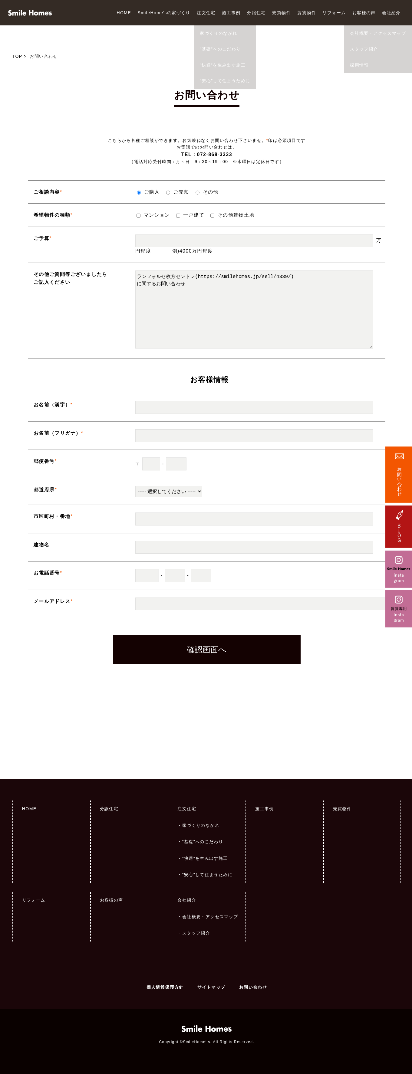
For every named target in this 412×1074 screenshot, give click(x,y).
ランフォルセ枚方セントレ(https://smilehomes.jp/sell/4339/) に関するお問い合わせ (254, 309)
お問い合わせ (253, 987)
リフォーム (334, 12)
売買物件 (281, 12)
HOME (124, 12)
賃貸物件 (306, 12)
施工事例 (231, 12)
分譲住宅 (256, 12)
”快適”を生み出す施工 (205, 858)
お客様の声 (364, 12)
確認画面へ (206, 649)
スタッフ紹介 (196, 933)
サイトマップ (211, 987)
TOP (17, 56)
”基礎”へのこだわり (202, 841)
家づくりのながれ (200, 825)
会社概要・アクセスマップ (210, 916)
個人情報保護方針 (165, 987)
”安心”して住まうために (207, 874)
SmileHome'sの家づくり (163, 12)
